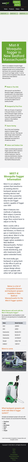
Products (11, 9)
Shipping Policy (14, 458)
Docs (22, 9)
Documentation (14, 454)
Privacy (14, 460)
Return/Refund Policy (14, 456)
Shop (14, 451)
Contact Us (16, 2)
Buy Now (17, 4)
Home (5, 9)
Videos (17, 9)
